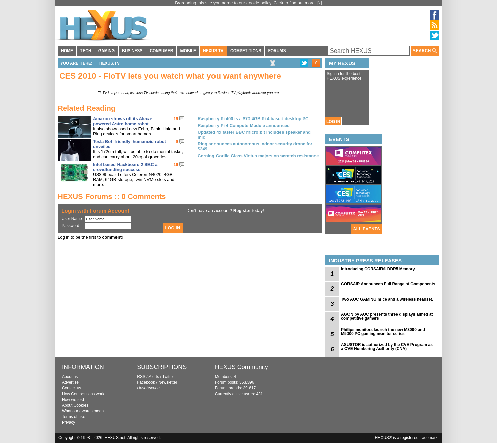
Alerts (153, 376)
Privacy (68, 422)
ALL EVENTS (366, 229)
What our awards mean (83, 411)
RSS (141, 376)
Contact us (71, 388)
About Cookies (75, 405)
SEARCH (425, 51)
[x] (319, 2)
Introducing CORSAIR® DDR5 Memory (378, 269)
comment (112, 237)
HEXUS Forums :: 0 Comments (112, 196)
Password (70, 225)
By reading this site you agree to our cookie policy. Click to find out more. (246, 2)
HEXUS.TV (213, 50)
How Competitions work (83, 393)
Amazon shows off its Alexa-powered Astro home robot (122, 121)
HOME (67, 50)
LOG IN (333, 121)
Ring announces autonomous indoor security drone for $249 (255, 146)
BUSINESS (132, 50)
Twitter (168, 376)
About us (70, 376)
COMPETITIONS (245, 50)
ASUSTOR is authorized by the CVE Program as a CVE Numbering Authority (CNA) (387, 347)
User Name (72, 218)
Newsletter (167, 382)
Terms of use (73, 416)
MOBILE (188, 50)
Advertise (70, 382)
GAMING (106, 50)
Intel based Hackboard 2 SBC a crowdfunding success (125, 167)
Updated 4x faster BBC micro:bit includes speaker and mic (254, 135)
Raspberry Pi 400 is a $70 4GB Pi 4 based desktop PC (253, 118)
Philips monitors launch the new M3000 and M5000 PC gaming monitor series (383, 332)
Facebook (146, 382)
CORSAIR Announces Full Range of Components (388, 284)
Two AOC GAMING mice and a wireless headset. (387, 299)
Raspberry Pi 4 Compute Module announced (244, 125)
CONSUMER (161, 50)
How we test (73, 399)
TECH (85, 50)
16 (176, 118)
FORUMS (277, 50)
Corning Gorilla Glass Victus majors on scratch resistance (258, 155)
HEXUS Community (241, 367)
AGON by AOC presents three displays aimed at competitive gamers (387, 316)
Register (242, 210)
